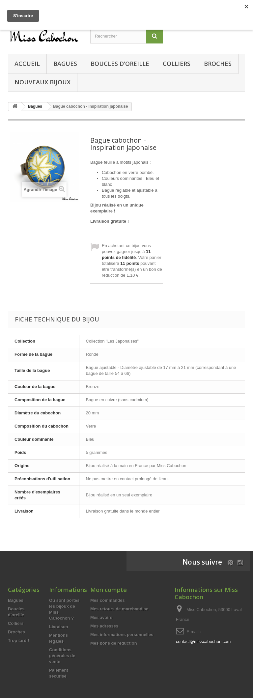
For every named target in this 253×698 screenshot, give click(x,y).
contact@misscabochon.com (203, 641)
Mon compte (108, 590)
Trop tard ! (18, 640)
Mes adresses (104, 626)
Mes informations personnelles (121, 634)
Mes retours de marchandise (119, 608)
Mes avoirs (101, 617)
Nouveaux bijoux (42, 82)
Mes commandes (107, 600)
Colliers (176, 64)
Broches (218, 64)
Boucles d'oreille (120, 64)
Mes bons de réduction (113, 643)
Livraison (58, 626)
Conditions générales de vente (62, 655)
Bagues (65, 64)
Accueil (27, 64)
